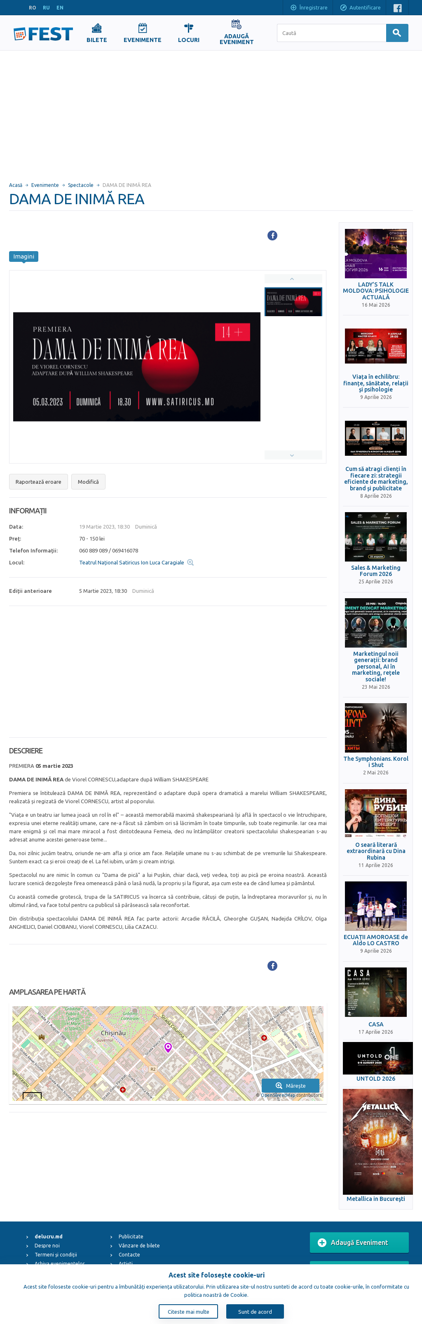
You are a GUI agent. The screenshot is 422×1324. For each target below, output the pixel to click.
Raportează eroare (38, 482)
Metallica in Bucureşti (376, 1199)
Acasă (15, 185)
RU (46, 7)
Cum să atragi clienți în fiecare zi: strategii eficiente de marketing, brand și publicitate (376, 478)
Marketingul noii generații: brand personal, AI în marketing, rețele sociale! (376, 667)
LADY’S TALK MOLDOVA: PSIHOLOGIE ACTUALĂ (376, 291)
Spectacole (81, 185)
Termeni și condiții (56, 1254)
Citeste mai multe (188, 1312)
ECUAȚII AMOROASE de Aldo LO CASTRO (376, 940)
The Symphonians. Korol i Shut (375, 762)
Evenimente (45, 185)
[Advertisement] (211, 112)
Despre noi (47, 1245)
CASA (376, 1024)
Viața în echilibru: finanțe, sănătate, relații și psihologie (375, 383)
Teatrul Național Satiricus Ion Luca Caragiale (131, 562)
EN (59, 7)
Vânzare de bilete (139, 1245)
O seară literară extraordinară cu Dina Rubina (376, 851)
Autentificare (360, 8)
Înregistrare (309, 8)
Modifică (88, 482)
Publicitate (131, 1236)
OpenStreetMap (278, 1095)
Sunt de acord (255, 1312)
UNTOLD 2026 (375, 1079)
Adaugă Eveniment (353, 1242)
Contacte (129, 1254)
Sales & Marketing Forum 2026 (376, 571)
